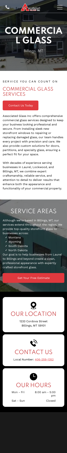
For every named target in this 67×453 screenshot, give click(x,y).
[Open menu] (60, 7)
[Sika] (33, 430)
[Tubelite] (33, 441)
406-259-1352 (44, 359)
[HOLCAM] (33, 418)
